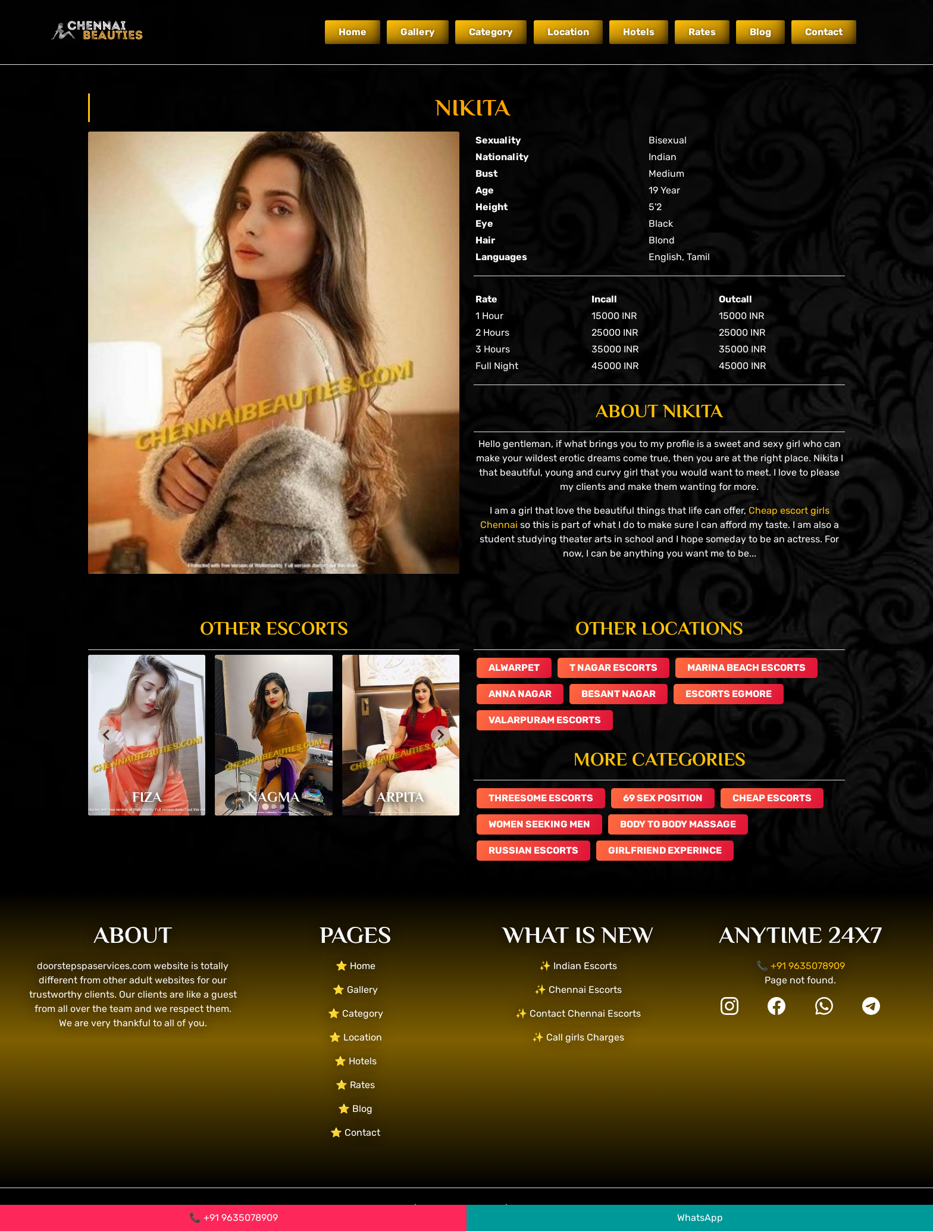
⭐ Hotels (355, 1061)
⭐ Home (355, 965)
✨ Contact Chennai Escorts (578, 1013)
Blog (760, 32)
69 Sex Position (663, 798)
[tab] (265, 806)
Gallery (417, 32)
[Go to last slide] (107, 735)
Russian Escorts (533, 850)
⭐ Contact (355, 1132)
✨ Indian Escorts (578, 965)
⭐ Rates (355, 1085)
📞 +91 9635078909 (233, 1217)
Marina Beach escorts (746, 667)
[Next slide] (440, 735)
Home (353, 32)
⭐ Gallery (355, 989)
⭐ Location (355, 1037)
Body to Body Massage (678, 824)
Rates (702, 32)
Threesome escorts (541, 798)
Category (491, 32)
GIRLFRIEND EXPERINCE (665, 850)
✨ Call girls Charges (578, 1037)
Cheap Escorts (772, 798)
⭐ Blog (355, 1108)
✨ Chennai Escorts (578, 989)
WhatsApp (700, 1217)
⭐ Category (355, 1013)
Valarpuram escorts (545, 720)
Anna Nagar (520, 693)
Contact (824, 32)
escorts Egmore (728, 693)
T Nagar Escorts (613, 667)
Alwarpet (514, 667)
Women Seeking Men (539, 824)
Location (568, 32)
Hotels (639, 32)
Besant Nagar (618, 693)
